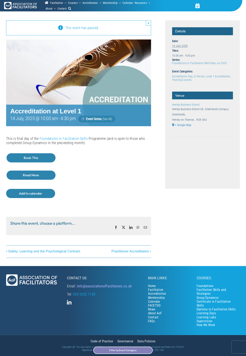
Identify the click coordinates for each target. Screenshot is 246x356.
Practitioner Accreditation (130, 251)
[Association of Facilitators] (20, 3)
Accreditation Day (182, 76)
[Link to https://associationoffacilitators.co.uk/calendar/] (197, 5)
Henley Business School (186, 104)
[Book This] (31, 157)
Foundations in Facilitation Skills (64, 138)
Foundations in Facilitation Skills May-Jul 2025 (199, 63)
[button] (69, 8)
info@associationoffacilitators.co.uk (104, 286)
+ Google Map (183, 125)
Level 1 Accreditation (218, 76)
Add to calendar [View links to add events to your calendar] (30, 193)
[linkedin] (69, 302)
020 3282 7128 (84, 294)
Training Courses (181, 79)
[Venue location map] (202, 149)
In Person (199, 76)
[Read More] (31, 175)
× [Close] (148, 23)
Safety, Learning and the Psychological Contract (44, 251)
